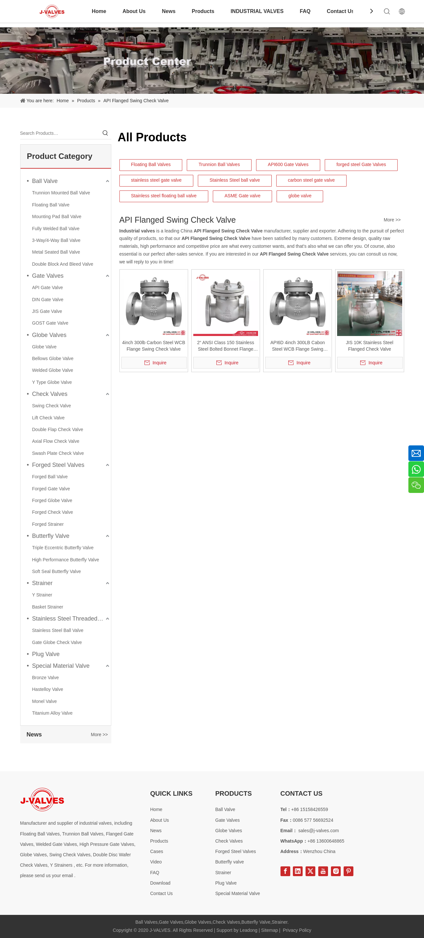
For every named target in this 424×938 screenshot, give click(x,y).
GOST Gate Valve (50, 323)
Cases (156, 851)
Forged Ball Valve (50, 476)
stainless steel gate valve (156, 180)
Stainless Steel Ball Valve (58, 630)
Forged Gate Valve (51, 488)
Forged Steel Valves (58, 465)
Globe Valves (49, 335)
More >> (99, 734)
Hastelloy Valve (47, 689)
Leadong (249, 930)
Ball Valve (45, 181)
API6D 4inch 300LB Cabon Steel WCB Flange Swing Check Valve (297, 346)
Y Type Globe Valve (52, 382)
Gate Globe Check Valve (57, 642)
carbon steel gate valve (311, 180)
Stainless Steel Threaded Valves (71, 618)
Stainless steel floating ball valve (164, 195)
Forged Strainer (48, 524)
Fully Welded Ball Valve (56, 228)
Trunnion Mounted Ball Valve (61, 192)
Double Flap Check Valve (57, 429)
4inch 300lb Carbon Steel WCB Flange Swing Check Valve (153, 346)
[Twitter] (310, 871)
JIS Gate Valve (47, 311)
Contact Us (340, 11)
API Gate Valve (47, 287)
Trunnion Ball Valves (219, 164)
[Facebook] (285, 871)
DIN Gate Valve (47, 299)
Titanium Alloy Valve (52, 713)
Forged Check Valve (52, 512)
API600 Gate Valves (288, 164)
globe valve (299, 195)
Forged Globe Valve (52, 500)
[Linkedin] (298, 871)
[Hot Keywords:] (105, 133)
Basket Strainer (47, 606)
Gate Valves (48, 276)
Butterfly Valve (51, 536)
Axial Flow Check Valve (55, 441)
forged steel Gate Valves (361, 164)
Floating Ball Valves (151, 164)
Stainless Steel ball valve (235, 180)
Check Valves (50, 394)
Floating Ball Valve (51, 204)
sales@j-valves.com (318, 830)
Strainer (42, 583)
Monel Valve (44, 701)
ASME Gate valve (243, 195)
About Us (133, 11)
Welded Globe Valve (52, 370)
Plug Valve (46, 654)
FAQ (305, 11)
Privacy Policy (297, 930)
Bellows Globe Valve (53, 358)
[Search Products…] (60, 133)
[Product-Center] (212, 60)
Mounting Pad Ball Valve (57, 216)
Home (99, 11)
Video (156, 861)
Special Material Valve (61, 666)
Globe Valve (44, 346)
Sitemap (269, 930)
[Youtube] (323, 871)
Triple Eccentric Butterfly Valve (63, 547)
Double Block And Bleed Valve (62, 264)
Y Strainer (42, 594)
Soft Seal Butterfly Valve (56, 571)
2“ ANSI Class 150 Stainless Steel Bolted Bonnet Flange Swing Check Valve (225, 346)
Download (160, 883)
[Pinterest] (348, 871)
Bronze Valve (45, 677)
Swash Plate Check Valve (58, 453)
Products (203, 11)
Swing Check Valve (51, 405)
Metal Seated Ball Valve (56, 252)
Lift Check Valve (48, 417)
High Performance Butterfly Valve (65, 559)
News (168, 11)
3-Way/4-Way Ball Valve (56, 240)
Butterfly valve (229, 861)
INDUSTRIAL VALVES (257, 11)
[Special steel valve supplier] (42, 799)
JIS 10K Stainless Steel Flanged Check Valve (369, 346)
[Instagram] (336, 871)
